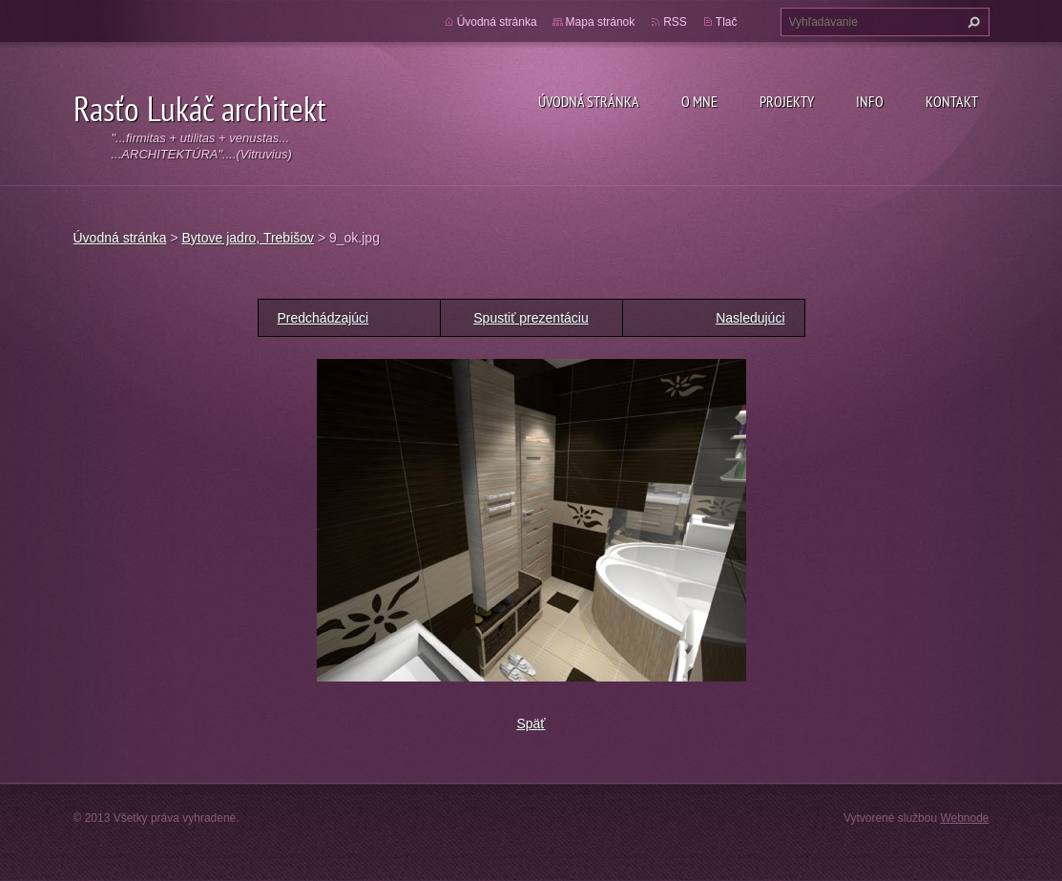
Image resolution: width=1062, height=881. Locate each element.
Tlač (727, 22)
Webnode (964, 818)
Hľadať (971, 22)
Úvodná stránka (588, 101)
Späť (530, 723)
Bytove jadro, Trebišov (248, 237)
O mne (699, 101)
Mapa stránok (600, 22)
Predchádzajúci (323, 317)
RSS (675, 22)
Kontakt (952, 101)
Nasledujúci (750, 317)
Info (870, 101)
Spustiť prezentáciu (530, 317)
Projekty (787, 101)
